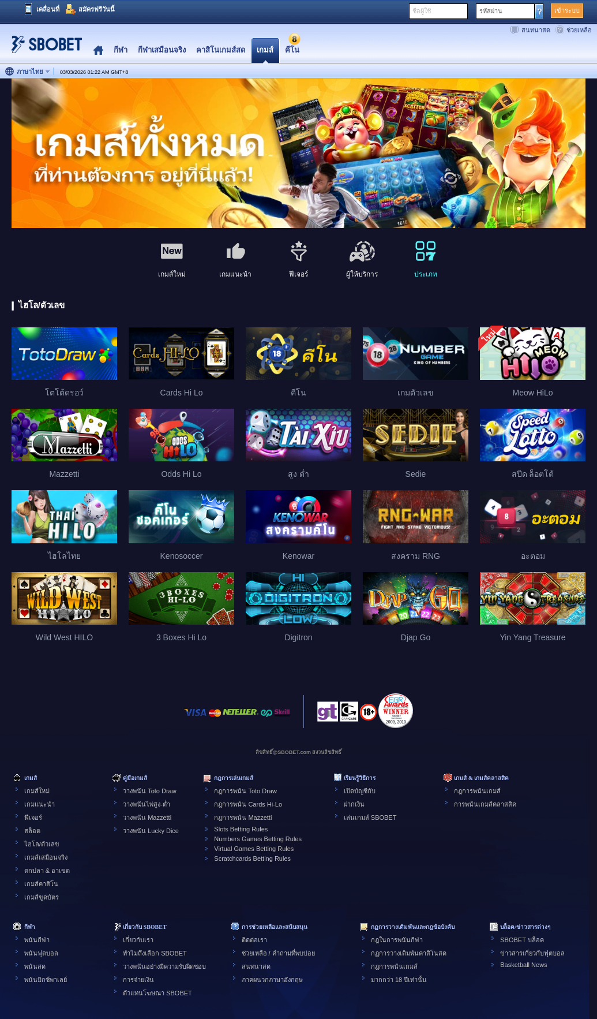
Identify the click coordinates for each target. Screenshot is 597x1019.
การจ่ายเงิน (138, 979)
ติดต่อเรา (254, 939)
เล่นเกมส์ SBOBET (370, 817)
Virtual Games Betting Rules (254, 848)
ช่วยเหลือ (579, 30)
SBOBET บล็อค (521, 939)
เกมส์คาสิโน (41, 883)
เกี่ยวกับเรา (138, 939)
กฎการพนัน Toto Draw (245, 790)
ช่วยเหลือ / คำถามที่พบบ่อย (278, 953)
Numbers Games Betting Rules (258, 838)
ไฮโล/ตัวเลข (41, 844)
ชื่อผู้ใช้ (421, 11)
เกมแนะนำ (39, 804)
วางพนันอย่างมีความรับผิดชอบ (164, 966)
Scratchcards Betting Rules (252, 858)
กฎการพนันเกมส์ (477, 790)
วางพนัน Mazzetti (147, 817)
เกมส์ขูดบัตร (41, 897)
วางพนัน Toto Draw (150, 790)
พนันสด (35, 966)
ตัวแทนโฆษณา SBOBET (157, 993)
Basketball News (523, 964)
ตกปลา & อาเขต (47, 870)
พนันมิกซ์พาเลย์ (45, 979)
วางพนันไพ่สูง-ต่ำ (146, 804)
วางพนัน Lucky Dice (151, 830)
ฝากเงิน (354, 804)
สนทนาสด (535, 30)
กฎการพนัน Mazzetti (243, 817)
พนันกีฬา (37, 939)
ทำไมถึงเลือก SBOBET (155, 953)
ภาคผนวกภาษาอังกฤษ (272, 979)
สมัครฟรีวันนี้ (96, 9)
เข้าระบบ (567, 10)
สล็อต (32, 830)
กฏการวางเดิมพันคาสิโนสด (408, 953)
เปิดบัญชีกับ (360, 790)
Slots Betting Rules (241, 829)
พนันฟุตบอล (41, 953)
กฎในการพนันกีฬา (397, 939)
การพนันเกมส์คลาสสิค (485, 804)
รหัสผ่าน (490, 11)
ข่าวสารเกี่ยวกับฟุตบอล (532, 953)
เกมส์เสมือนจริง (45, 857)
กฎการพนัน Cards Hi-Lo (248, 804)
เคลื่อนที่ (47, 9)
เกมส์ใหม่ (37, 790)
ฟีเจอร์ (33, 817)
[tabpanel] (298, 154)
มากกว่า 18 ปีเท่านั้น (399, 979)
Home (98, 50)
